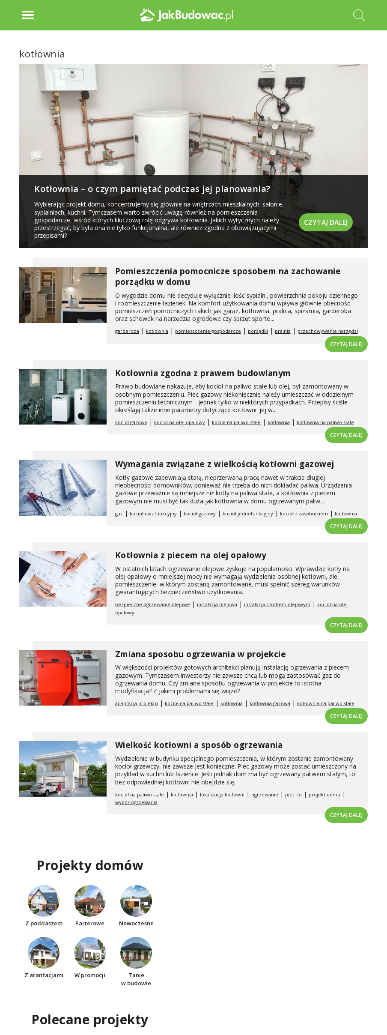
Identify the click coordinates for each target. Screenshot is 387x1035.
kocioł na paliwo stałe (236, 422)
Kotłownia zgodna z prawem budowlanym (203, 373)
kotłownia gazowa (270, 703)
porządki (258, 331)
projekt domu (324, 794)
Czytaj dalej (326, 222)
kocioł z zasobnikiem (304, 513)
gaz (119, 513)
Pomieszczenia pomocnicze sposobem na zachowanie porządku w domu (228, 276)
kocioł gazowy (131, 422)
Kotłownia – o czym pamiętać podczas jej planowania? (152, 188)
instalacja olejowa (217, 604)
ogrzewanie (264, 794)
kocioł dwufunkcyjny (153, 513)
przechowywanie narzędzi (328, 331)
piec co (293, 794)
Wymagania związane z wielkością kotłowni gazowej (224, 464)
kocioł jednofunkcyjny (248, 513)
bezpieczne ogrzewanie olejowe (152, 604)
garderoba (127, 331)
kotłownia (157, 331)
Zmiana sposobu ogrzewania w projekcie (200, 654)
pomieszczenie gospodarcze (208, 331)
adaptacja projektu (136, 703)
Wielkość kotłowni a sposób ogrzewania (199, 745)
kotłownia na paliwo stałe (325, 422)
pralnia (283, 331)
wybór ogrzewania (136, 802)
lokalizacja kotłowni (222, 794)
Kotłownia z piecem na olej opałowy (191, 555)
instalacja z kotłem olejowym (277, 604)
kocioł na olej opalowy (179, 422)
